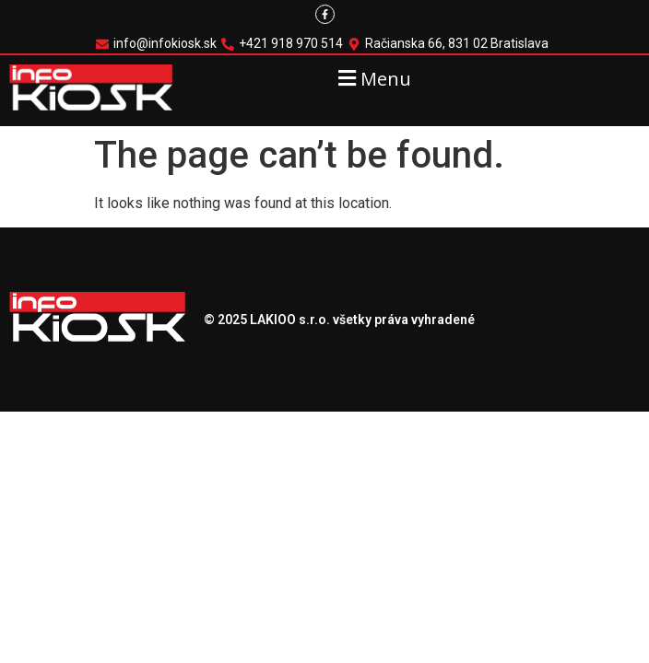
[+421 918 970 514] (284, 43)
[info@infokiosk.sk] (158, 43)
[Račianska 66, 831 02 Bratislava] (450, 43)
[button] (372, 78)
